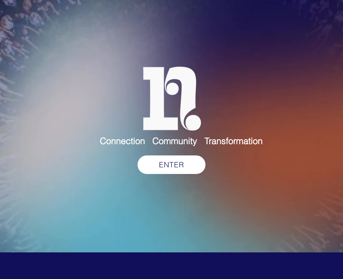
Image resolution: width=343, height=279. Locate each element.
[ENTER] (171, 164)
